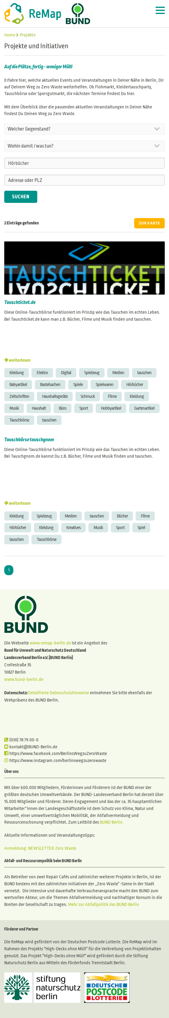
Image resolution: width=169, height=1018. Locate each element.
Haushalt (39, 408)
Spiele (78, 384)
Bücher (122, 516)
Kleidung (16, 372)
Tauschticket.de (19, 302)
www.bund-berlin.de (23, 679)
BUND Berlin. (112, 822)
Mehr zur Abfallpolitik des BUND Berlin (103, 904)
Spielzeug (91, 372)
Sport (83, 408)
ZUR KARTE (149, 223)
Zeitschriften (19, 396)
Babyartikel (18, 384)
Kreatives (73, 527)
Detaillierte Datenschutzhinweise (58, 692)
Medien (118, 372)
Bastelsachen (50, 384)
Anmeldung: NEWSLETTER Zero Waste (40, 848)
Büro (62, 408)
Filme (112, 396)
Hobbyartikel (111, 408)
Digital (66, 372)
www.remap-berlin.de (50, 643)
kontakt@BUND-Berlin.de (30, 746)
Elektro (42, 372)
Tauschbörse (19, 420)
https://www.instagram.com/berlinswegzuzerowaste (55, 760)
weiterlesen (19, 360)
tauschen (144, 372)
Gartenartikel (144, 408)
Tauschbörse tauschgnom (29, 439)
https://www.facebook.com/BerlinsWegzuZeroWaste (55, 753)
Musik (14, 408)
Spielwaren (104, 384)
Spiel (141, 527)
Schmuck (88, 396)
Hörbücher (134, 384)
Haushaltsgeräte (55, 396)
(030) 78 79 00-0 (21, 739)
